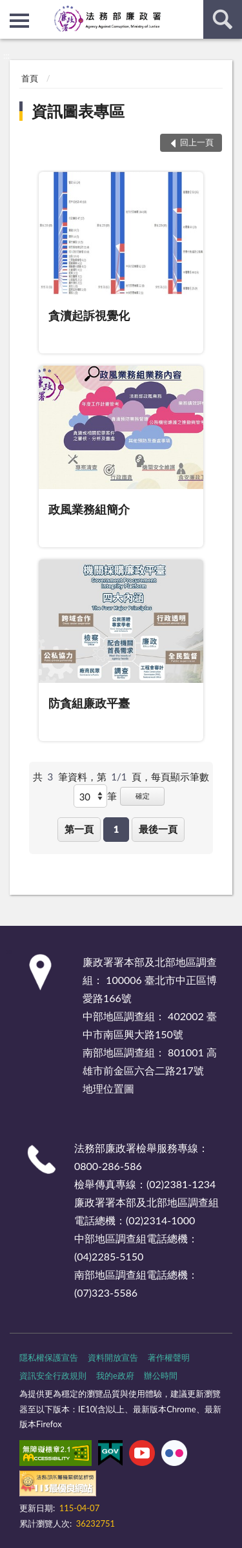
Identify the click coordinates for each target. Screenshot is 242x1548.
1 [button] (116, 829)
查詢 (222, 19)
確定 (143, 795)
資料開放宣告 (113, 1357)
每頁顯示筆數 (180, 776)
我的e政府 (115, 1375)
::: (10, 10)
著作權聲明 (169, 1357)
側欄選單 (19, 21)
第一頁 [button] (79, 829)
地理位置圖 (108, 1088)
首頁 (29, 78)
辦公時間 (160, 1375)
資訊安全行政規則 (52, 1375)
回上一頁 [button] (197, 142)
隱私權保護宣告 (48, 1357)
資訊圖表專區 (78, 110)
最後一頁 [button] (158, 829)
